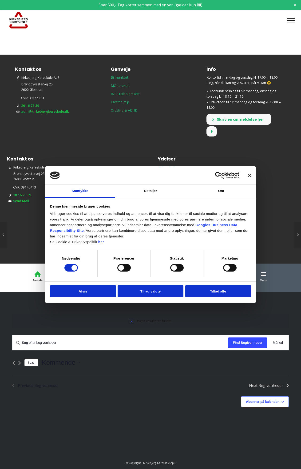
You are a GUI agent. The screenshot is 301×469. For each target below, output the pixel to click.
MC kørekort (120, 85)
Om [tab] (221, 191)
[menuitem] (289, 20)
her (101, 242)
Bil (199, 5)
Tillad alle (218, 291)
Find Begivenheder (247, 343)
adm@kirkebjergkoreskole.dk (45, 111)
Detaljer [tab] (150, 191)
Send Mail (21, 201)
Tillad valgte (150, 291)
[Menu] (289, 20)
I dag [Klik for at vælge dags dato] (31, 362)
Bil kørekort (119, 77)
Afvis (83, 291)
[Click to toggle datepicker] (61, 362)
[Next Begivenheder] (19, 363)
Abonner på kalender (262, 402)
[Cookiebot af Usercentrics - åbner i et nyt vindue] (218, 175)
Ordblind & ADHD (124, 110)
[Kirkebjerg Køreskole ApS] (18, 20)
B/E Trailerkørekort (125, 94)
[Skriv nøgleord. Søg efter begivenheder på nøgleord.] (120, 342)
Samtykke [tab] (80, 191)
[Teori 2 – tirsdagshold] (297, 235)
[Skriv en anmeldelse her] (238, 119)
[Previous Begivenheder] (13, 363)
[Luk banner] (249, 175)
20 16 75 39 (30, 105)
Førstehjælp (120, 102)
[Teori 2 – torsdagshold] (3, 235)
